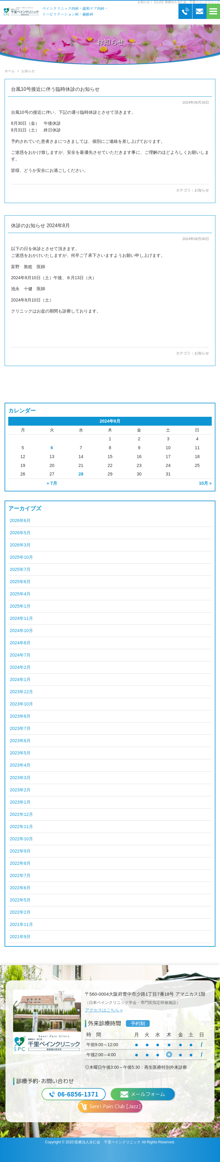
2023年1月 (20, 802)
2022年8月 (20, 863)
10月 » (205, 483)
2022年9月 (20, 851)
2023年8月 (20, 716)
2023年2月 (20, 789)
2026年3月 (20, 544)
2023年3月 (20, 777)
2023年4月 (20, 765)
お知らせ (201, 190)
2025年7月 (20, 569)
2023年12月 (21, 691)
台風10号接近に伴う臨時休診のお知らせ (55, 89)
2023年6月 (20, 740)
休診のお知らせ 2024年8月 (40, 225)
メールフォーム (142, 1094)
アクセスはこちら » (104, 1010)
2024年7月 (20, 655)
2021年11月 (21, 924)
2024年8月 (20, 642)
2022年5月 (20, 899)
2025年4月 (20, 593)
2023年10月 (21, 703)
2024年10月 (21, 630)
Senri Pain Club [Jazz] (110, 1107)
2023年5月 (20, 752)
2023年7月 (20, 728)
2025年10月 (21, 557)
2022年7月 (20, 875)
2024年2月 (20, 667)
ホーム (10, 71)
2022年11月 (21, 826)
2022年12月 (21, 814)
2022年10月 (21, 838)
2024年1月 (20, 679)
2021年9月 (20, 936)
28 (81, 474)
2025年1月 (20, 606)
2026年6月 (20, 520)
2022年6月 (20, 887)
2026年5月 (20, 532)
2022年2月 (20, 912)
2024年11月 (21, 618)
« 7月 (52, 483)
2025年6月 (20, 581)
